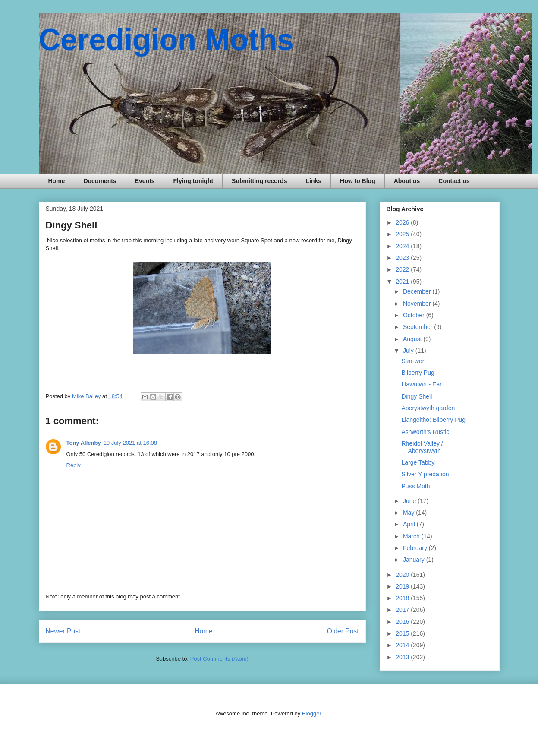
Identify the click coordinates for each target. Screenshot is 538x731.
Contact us (453, 180)
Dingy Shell (416, 396)
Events (145, 180)
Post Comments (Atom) (219, 658)
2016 (403, 621)
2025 (403, 234)
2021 (403, 281)
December (417, 291)
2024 (403, 246)
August (413, 338)
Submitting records (259, 180)
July (409, 350)
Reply (73, 465)
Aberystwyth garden (428, 408)
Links (313, 180)
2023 (403, 257)
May (409, 512)
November (417, 303)
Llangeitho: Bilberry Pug (433, 419)
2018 (403, 598)
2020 (403, 574)
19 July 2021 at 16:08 (130, 443)
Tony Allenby (83, 443)
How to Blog (357, 180)
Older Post (343, 631)
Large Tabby (417, 462)
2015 (403, 633)
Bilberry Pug (417, 372)
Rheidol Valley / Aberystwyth (422, 447)
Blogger (311, 713)
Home (56, 180)
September (418, 326)
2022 (403, 269)
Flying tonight (193, 180)
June (410, 500)
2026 (403, 222)
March (412, 536)
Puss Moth (415, 486)
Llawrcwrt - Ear (421, 384)
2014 (403, 645)
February (416, 547)
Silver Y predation (425, 474)
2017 (403, 609)
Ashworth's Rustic (425, 431)
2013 (403, 657)
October (414, 315)
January (414, 559)
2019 (403, 586)
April (410, 524)
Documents (99, 180)
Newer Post (63, 631)
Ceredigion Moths (166, 40)
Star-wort (413, 361)
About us (407, 180)
